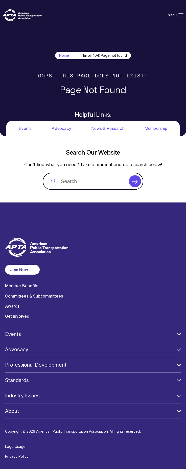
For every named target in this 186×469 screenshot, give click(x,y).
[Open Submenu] (179, 334)
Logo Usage (15, 446)
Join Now (19, 269)
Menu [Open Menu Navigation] (175, 15)
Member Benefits (21, 285)
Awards (12, 306)
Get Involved (17, 316)
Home (64, 55)
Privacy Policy (17, 456)
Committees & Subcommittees (34, 296)
